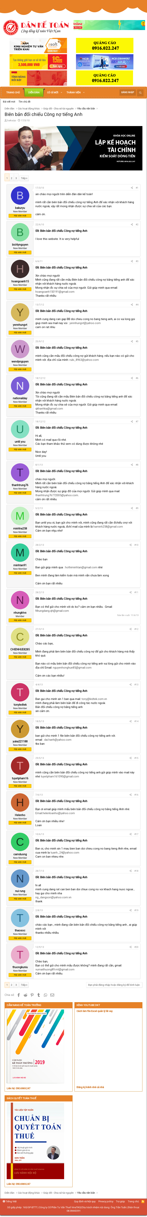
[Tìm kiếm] (140, 92)
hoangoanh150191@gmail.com (54, 291)
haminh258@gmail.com (108, 526)
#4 (137, 304)
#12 (136, 629)
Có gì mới (52, 92)
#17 (136, 834)
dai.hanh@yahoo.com (57, 739)
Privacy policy (105, 1201)
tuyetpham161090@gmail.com (60, 776)
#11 (136, 592)
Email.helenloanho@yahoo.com (55, 813)
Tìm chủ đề (24, 101)
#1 (137, 188)
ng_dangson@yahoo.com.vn (53, 897)
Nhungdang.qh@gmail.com (52, 611)
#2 (137, 224)
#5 (137, 341)
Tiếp (23, 178)
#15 (136, 758)
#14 (136, 721)
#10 (136, 545)
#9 (137, 508)
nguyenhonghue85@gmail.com (72, 667)
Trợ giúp (120, 1201)
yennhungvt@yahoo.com (85, 323)
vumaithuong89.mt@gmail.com (54, 969)
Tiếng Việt (10, 1201)
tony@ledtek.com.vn (94, 699)
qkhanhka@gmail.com (49, 408)
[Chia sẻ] (132, 188)
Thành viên (74, 92)
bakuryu (11, 120)
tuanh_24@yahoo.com (65, 852)
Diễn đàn (33, 92)
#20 (136, 947)
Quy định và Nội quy (85, 1201)
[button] (61, 92)
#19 (136, 910)
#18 (136, 871)
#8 (137, 465)
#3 (137, 261)
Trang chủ (13, 92)
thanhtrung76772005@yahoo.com (56, 495)
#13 (136, 684)
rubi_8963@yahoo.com (84, 360)
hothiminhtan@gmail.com (81, 567)
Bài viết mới (9, 101)
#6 (137, 378)
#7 (137, 421)
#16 (136, 794)
